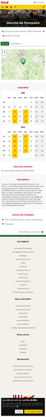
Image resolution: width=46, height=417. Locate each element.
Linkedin (23, 352)
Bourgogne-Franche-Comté (23, 252)
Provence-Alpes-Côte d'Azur (23, 292)
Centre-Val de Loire (23, 259)
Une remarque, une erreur (31, 232)
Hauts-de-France (23, 270)
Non (19, 412)
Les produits (23, 317)
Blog (23, 341)
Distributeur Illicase (23, 306)
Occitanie (23, 285)
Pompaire (7, 224)
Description (16, 44)
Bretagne (23, 256)
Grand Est (23, 267)
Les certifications (23, 320)
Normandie (23, 277)
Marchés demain (23, 373)
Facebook (23, 349)
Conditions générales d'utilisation (23, 328)
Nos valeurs (23, 313)
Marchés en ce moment (23, 370)
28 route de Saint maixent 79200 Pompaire (21, 31)
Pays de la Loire (23, 288)
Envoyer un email (11, 36)
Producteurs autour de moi (23, 366)
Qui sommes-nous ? (23, 309)
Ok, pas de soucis (33, 412)
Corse (23, 263)
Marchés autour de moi (23, 377)
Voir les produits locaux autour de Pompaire (22, 220)
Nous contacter (23, 324)
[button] (23, 62)
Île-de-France (23, 274)
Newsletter (23, 345)
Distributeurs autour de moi (23, 381)
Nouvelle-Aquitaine (23, 281)
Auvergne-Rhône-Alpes (23, 248)
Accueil (5, 44)
